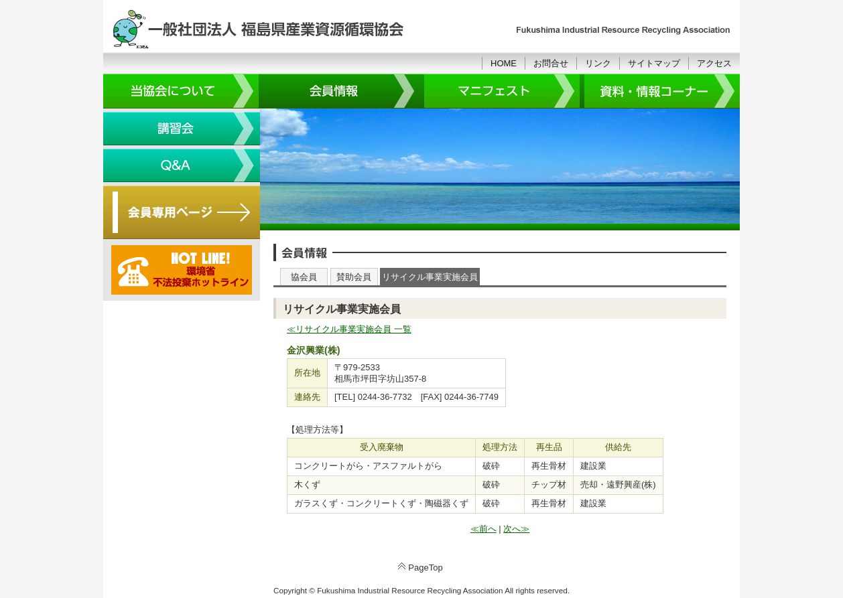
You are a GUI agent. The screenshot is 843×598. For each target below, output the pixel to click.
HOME (504, 63)
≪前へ (483, 529)
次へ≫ (516, 529)
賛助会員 (353, 277)
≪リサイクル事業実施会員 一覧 (349, 329)
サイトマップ (654, 63)
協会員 (304, 277)
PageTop (425, 568)
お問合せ (550, 63)
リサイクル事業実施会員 (430, 277)
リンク (598, 63)
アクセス (714, 63)
